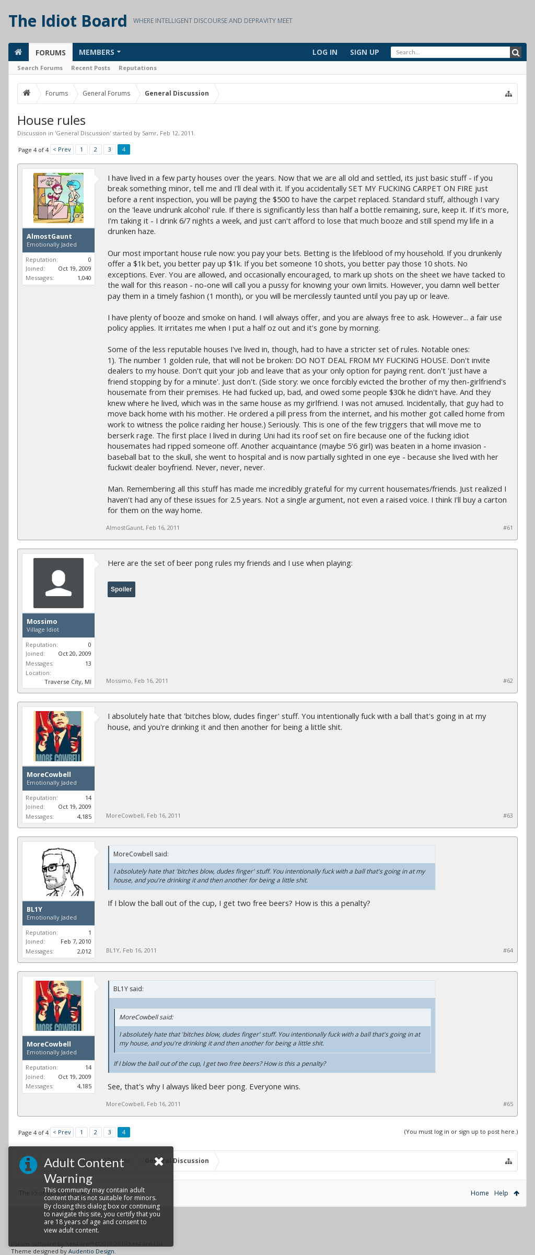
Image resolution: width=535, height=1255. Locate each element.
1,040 (84, 278)
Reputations (138, 68)
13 (88, 663)
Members (96, 52)
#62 (508, 680)
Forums (51, 52)
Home (480, 1193)
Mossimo (42, 622)
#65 (508, 1104)
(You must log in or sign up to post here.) (461, 1131)
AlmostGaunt (49, 237)
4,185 (84, 816)
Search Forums (40, 68)
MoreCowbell (49, 775)
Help (501, 1193)
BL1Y (34, 909)
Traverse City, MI (67, 681)
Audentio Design (91, 1251)
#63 (508, 815)
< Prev (62, 149)
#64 (508, 950)
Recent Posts (90, 68)
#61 (508, 527)
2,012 (84, 951)
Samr (149, 133)
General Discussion (83, 133)
